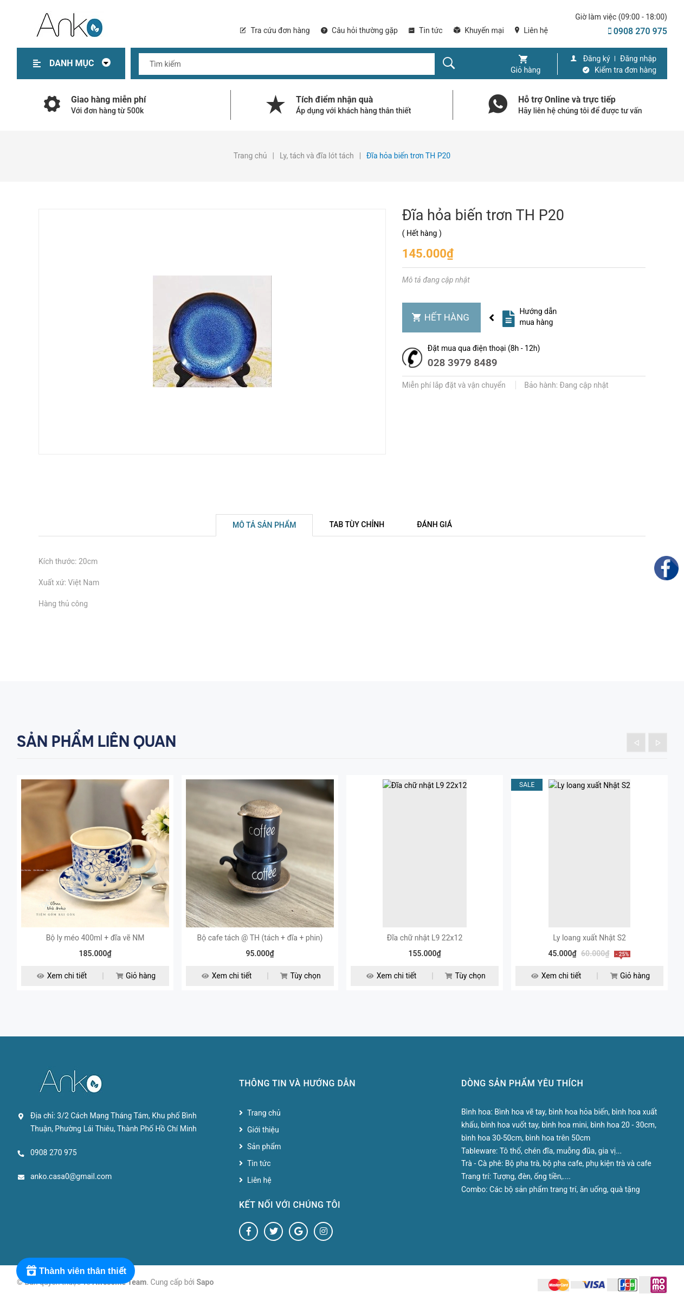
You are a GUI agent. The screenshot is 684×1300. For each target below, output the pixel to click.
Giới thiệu (263, 1129)
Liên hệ (531, 30)
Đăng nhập (638, 58)
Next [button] (657, 742)
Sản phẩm (264, 1146)
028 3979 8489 (463, 362)
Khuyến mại (479, 30)
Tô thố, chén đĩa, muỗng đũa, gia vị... (561, 1151)
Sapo (205, 1282)
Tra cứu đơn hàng (274, 30)
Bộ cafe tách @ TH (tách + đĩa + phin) (260, 937)
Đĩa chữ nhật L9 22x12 (425, 937)
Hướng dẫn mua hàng (538, 316)
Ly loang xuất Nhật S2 (589, 937)
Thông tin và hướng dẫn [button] (297, 1083)
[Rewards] (75, 1271)
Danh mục (83, 63)
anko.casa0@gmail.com (71, 1176)
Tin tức (426, 30)
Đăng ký (596, 58)
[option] (95, 889)
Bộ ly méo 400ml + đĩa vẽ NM (95, 937)
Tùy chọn (300, 976)
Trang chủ (264, 1113)
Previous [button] (636, 742)
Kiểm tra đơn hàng (625, 70)
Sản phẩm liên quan (96, 741)
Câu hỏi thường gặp (359, 30)
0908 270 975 (637, 31)
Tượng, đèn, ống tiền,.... (532, 1176)
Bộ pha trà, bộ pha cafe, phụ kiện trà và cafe (578, 1163)
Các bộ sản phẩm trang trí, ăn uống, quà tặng (564, 1189)
